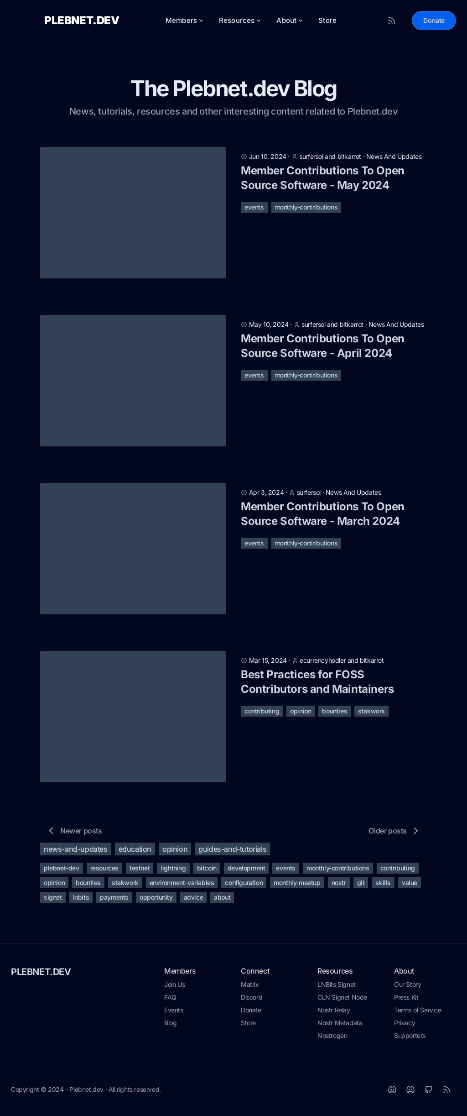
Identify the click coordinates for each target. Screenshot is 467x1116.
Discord (251, 1000)
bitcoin (207, 871)
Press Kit (406, 1000)
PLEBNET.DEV (41, 974)
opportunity (156, 900)
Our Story (407, 987)
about (222, 900)
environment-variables (182, 885)
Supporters (409, 1038)
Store (327, 21)
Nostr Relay (333, 1012)
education (135, 851)
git (361, 885)
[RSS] (447, 1092)
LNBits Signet (336, 987)
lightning (173, 871)
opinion (300, 714)
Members (185, 21)
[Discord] (410, 1092)
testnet (140, 871)
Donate (434, 22)
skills (383, 885)
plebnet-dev (61, 871)
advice (193, 900)
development (246, 871)
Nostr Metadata (339, 1025)
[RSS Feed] (392, 22)
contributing (261, 714)
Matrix (250, 987)
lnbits (81, 900)
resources (104, 871)
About (290, 21)
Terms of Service (417, 1012)
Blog (170, 1025)
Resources (240, 21)
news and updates (394, 159)
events (254, 210)
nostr (339, 885)
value (409, 885)
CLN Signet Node (342, 1000)
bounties (334, 714)
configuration (244, 885)
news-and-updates (76, 851)
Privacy (404, 1025)
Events (173, 1012)
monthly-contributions (306, 210)
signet (53, 900)
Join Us (174, 987)
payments (114, 900)
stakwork (371, 714)
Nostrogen (332, 1038)
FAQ (170, 1000)
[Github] (429, 1092)
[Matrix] (392, 1092)
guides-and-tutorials (232, 851)
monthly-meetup (297, 885)
